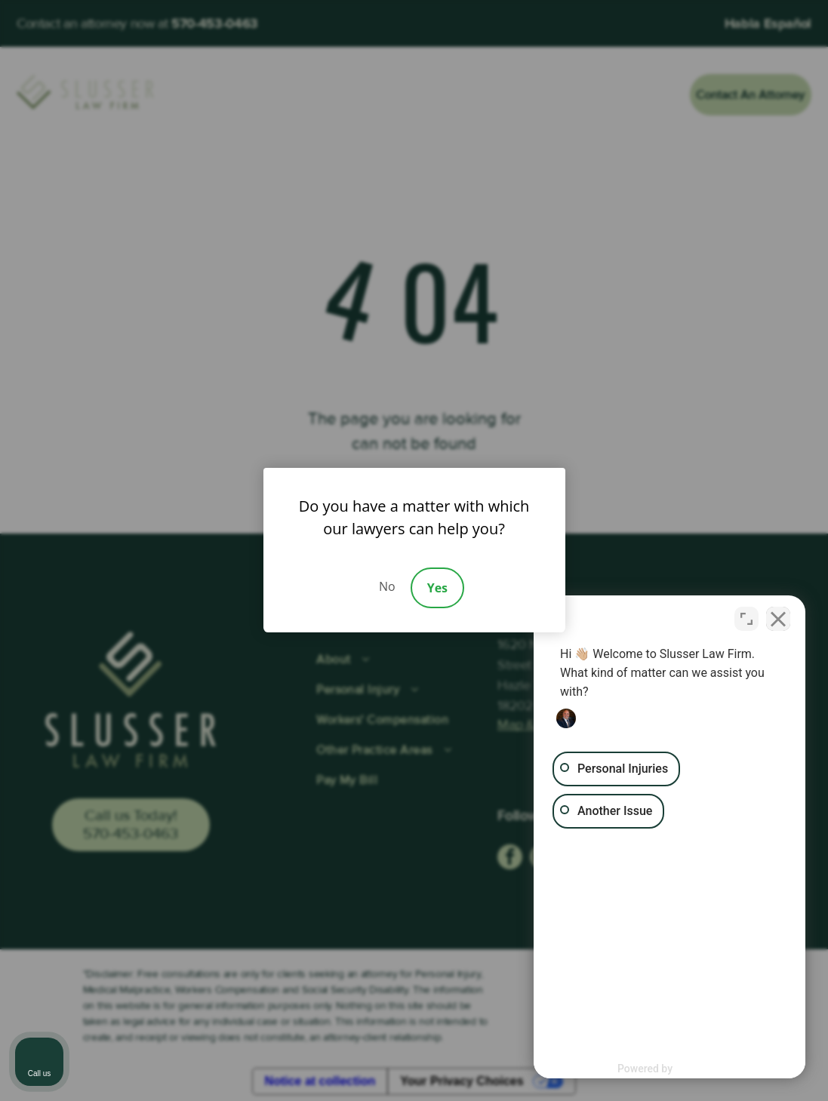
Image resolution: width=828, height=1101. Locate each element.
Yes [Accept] (437, 588)
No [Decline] (387, 586)
